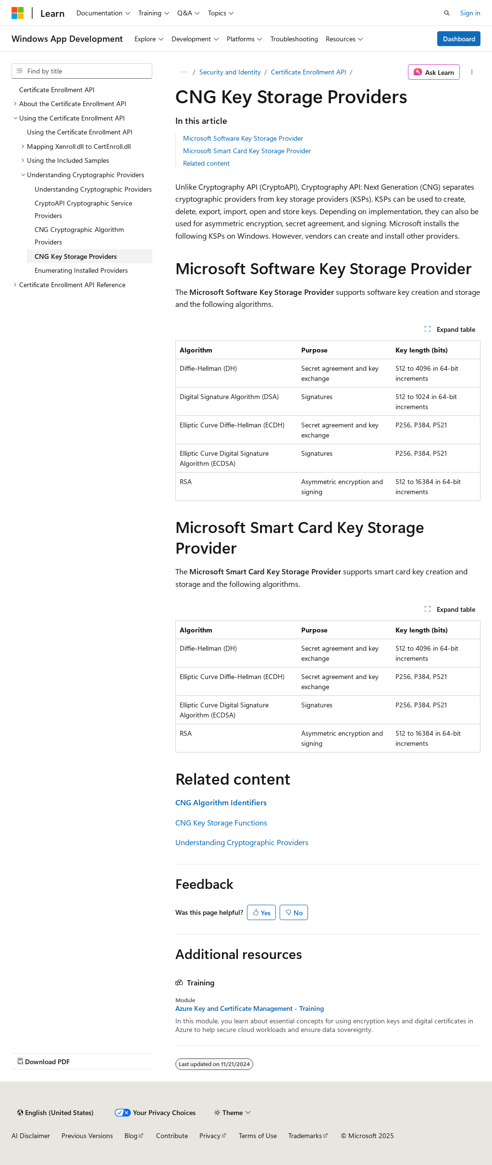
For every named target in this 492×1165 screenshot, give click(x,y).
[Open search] (446, 13)
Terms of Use (258, 1135)
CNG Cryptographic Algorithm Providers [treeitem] (79, 235)
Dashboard (459, 38)
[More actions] (472, 72)
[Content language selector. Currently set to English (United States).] (55, 1112)
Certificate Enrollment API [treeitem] (57, 89)
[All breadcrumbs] (183, 72)
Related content (206, 163)
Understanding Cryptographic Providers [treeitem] (93, 189)
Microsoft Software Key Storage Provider (243, 138)
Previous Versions (87, 1135)
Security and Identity (230, 71)
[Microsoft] (18, 13)
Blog (130, 1135)
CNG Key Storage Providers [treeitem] (76, 256)
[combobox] (82, 71)
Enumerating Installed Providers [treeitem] (81, 270)
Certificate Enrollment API (308, 71)
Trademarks (305, 1135)
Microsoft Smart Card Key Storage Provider (247, 150)
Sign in (470, 12)
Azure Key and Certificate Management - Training (249, 1008)
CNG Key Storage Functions (221, 822)
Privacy (210, 1135)
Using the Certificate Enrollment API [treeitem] (80, 131)
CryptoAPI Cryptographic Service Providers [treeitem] (83, 209)
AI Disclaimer (31, 1135)
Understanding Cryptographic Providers (241, 842)
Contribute (172, 1135)
